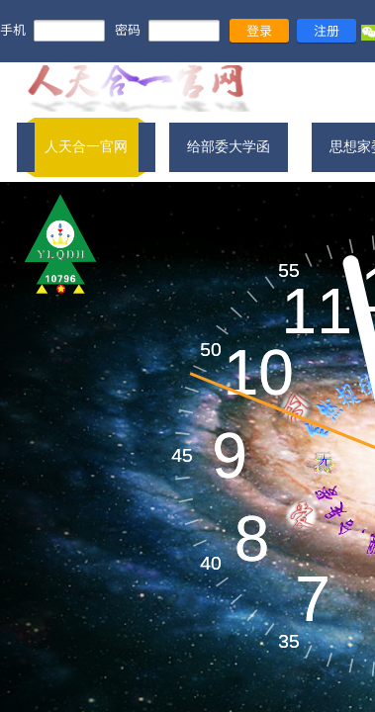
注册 (326, 30)
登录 (259, 30)
